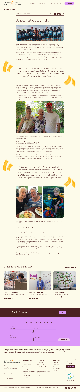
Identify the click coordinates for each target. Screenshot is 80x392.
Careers (55, 370)
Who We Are (51, 3)
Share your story (26, 375)
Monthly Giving (26, 364)
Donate (70, 3)
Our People (56, 364)
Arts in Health (40, 364)
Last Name (35, 328)
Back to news (9, 9)
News (38, 377)
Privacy (39, 387)
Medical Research (41, 367)
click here (23, 248)
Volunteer (25, 377)
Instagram (72, 388)
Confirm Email (36, 337)
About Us (55, 362)
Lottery (24, 373)
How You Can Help (31, 3)
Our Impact (40, 362)
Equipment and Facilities (43, 375)
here (31, 254)
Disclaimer (45, 387)
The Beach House (41, 369)
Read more (8, 298)
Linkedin (69, 388)
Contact (59, 3)
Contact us (70, 366)
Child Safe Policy (53, 387)
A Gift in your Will (27, 369)
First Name (12, 328)
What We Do (42, 3)
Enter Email (13, 337)
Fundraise (25, 367)
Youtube (75, 388)
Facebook (66, 388)
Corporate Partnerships (28, 371)
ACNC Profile (70, 380)
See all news (70, 267)
